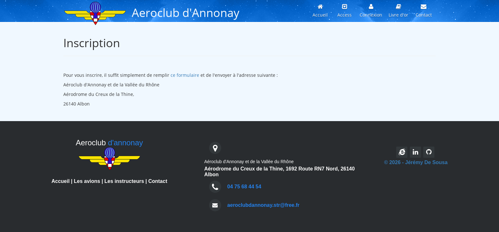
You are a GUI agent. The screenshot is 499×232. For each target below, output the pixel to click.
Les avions (87, 181)
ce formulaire (185, 75)
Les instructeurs (124, 181)
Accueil (61, 181)
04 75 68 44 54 (244, 186)
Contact (157, 181)
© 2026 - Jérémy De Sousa (415, 162)
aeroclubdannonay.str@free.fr (263, 205)
